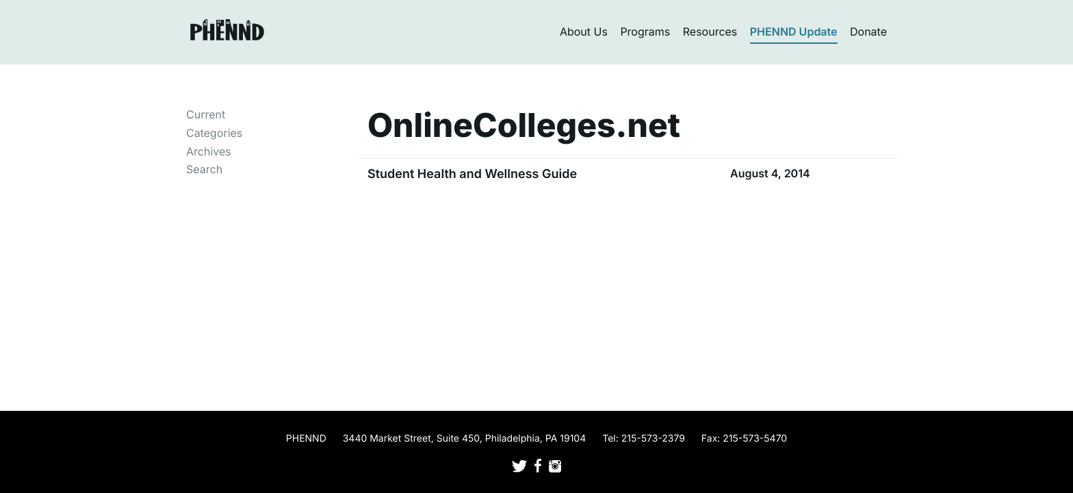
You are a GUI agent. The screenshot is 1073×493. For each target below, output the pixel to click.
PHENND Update (794, 31)
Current (205, 114)
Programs (645, 31)
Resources (710, 31)
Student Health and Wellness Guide (472, 174)
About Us (584, 31)
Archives (208, 151)
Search (204, 169)
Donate (868, 31)
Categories (214, 133)
